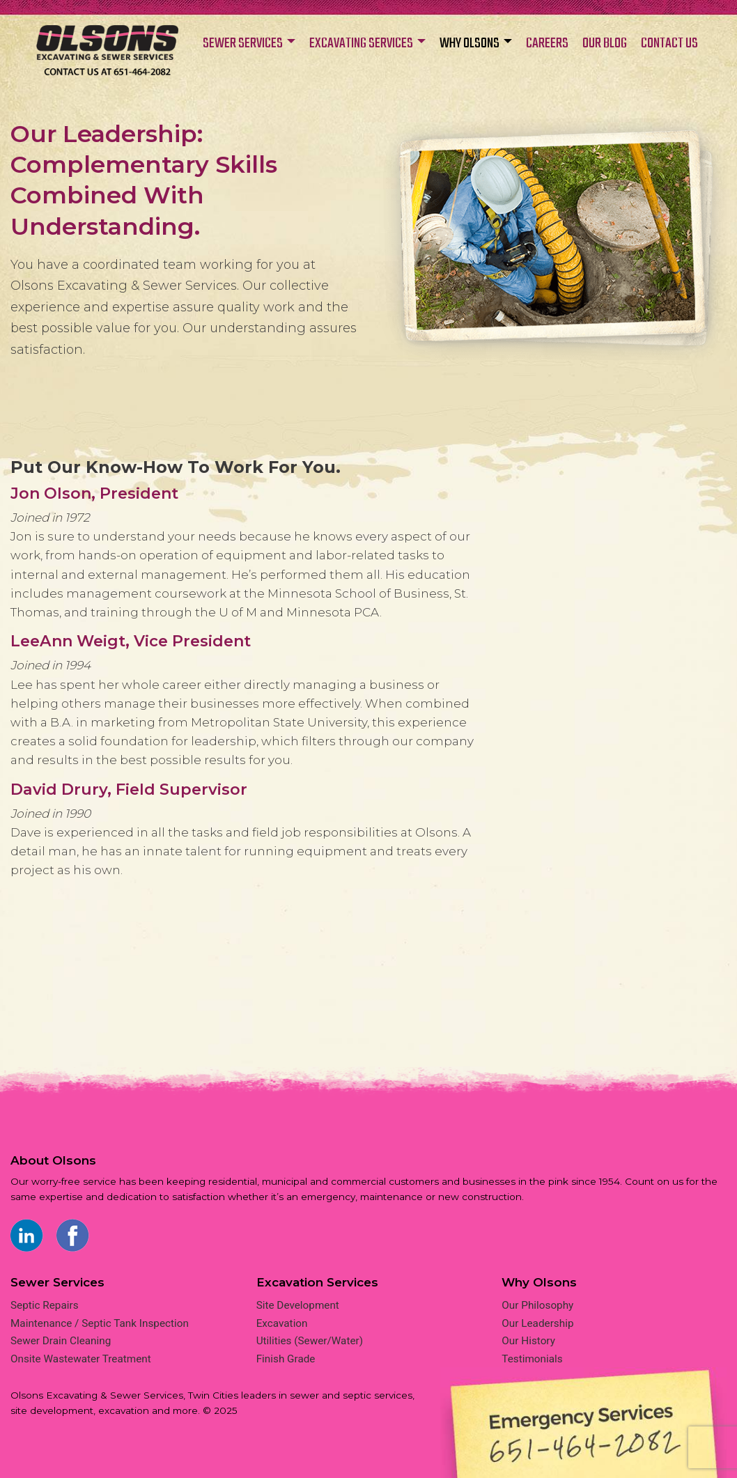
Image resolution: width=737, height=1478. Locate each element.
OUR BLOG (604, 43)
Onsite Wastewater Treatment (80, 1359)
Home (107, 57)
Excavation (282, 1323)
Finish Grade (286, 1359)
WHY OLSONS (469, 43)
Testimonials (532, 1359)
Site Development (297, 1305)
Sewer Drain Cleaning (60, 1341)
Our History (528, 1341)
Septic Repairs (44, 1305)
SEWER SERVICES (243, 43)
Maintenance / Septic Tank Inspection (99, 1323)
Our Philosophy (537, 1305)
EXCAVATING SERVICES (361, 43)
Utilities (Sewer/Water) (309, 1341)
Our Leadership (537, 1323)
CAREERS (547, 43)
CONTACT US (669, 43)
